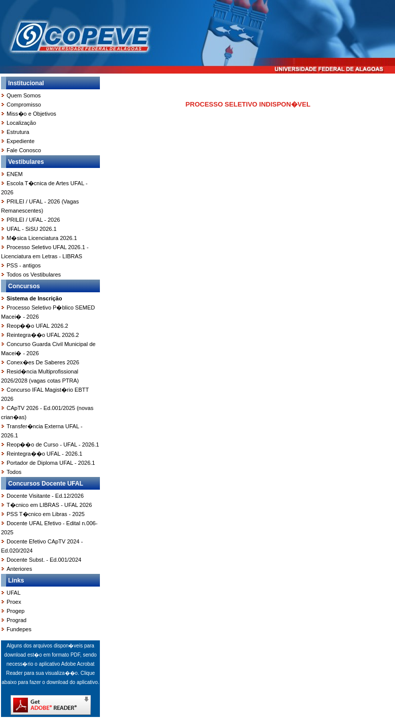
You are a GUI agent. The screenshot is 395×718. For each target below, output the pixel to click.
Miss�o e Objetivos (31, 114)
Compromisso (24, 104)
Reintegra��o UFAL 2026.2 (43, 335)
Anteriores (19, 569)
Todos (14, 472)
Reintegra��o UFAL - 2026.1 (44, 454)
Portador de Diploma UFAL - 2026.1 (51, 463)
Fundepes (19, 629)
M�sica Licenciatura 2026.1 (42, 238)
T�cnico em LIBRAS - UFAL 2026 (49, 505)
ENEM (15, 174)
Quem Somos (24, 95)
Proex (14, 602)
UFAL (14, 593)
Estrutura (18, 132)
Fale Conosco (24, 150)
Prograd (16, 620)
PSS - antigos (24, 265)
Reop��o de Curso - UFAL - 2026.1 (53, 444)
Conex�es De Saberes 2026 (43, 362)
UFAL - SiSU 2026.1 (32, 229)
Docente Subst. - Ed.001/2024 (44, 560)
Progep (15, 611)
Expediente (20, 141)
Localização (21, 123)
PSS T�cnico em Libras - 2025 (46, 514)
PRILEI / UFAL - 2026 (33, 220)
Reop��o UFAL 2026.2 (37, 326)
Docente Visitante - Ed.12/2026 (45, 496)
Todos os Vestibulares (34, 274)
